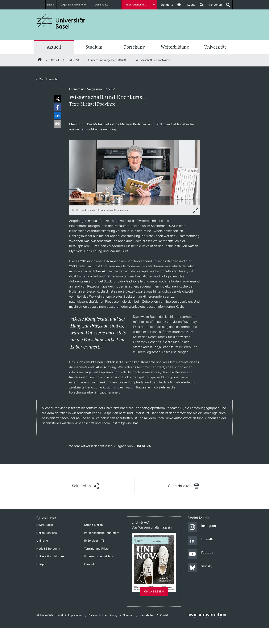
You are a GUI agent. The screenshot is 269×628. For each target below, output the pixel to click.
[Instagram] (202, 527)
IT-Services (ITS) (94, 540)
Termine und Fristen (97, 548)
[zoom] (134, 172)
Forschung (134, 47)
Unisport (41, 564)
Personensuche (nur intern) (102, 532)
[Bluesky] (200, 567)
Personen (214, 6)
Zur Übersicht (48, 79)
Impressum (75, 615)
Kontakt (165, 615)
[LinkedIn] (201, 541)
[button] (57, 98)
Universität (215, 47)
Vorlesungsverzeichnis (99, 556)
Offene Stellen (93, 524)
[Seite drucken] (183, 486)
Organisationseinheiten (76, 4)
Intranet (89, 564)
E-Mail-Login (44, 524)
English (51, 4)
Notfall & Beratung (48, 548)
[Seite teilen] (85, 486)
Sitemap (128, 615)
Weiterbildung (175, 47)
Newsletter (147, 615)
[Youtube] (200, 554)
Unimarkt (42, 540)
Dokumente (104, 4)
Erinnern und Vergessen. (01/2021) (108, 60)
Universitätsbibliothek (50, 556)
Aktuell (54, 47)
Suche (189, 6)
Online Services (46, 532)
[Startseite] (40, 60)
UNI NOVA (73, 60)
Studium (94, 47)
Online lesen (154, 591)
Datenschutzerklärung (102, 615)
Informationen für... (137, 4)
